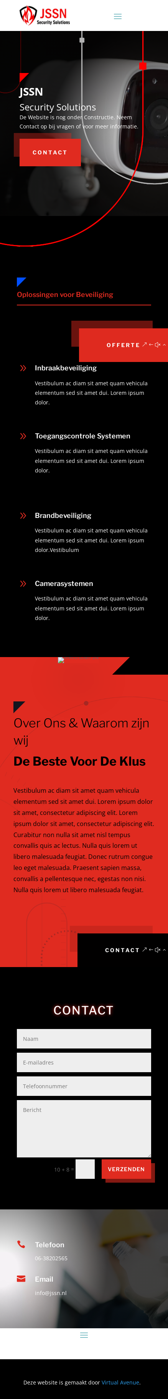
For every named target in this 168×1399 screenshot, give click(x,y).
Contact (50, 152)
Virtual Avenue (120, 1382)
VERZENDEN (126, 1169)
